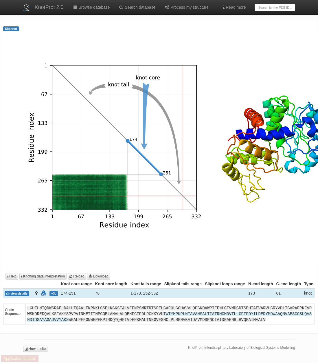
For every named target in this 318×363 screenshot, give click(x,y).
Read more (234, 7)
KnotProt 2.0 (49, 7)
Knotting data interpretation (43, 276)
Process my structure (186, 7)
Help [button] (11, 276)
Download (99, 276)
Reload (76, 276)
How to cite (35, 349)
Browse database (91, 7)
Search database (137, 7)
